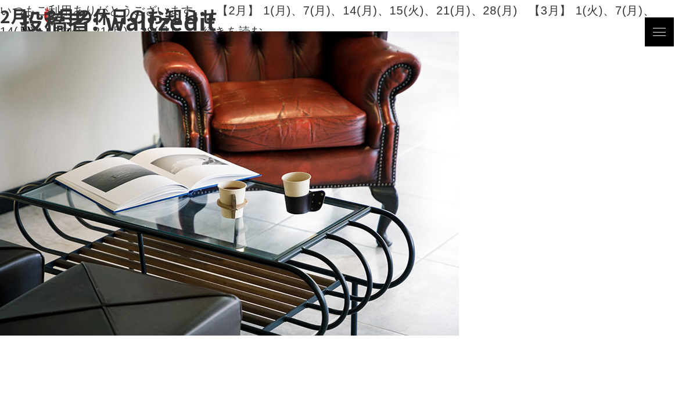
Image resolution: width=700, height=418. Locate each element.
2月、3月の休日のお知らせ (109, 15)
